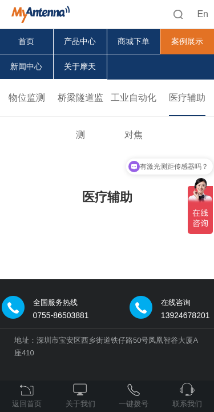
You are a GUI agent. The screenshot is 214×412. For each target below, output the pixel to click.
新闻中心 (26, 66)
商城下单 (134, 41)
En (202, 14)
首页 (26, 41)
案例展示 (187, 41)
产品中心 (80, 41)
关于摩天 (80, 66)
